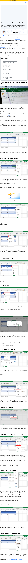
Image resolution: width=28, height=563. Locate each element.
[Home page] (5, 2)
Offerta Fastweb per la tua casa (14, 0)
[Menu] (1, 2)
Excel (11, 151)
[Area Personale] (27, 2)
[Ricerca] (25, 2)
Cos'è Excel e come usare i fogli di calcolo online (14, 559)
